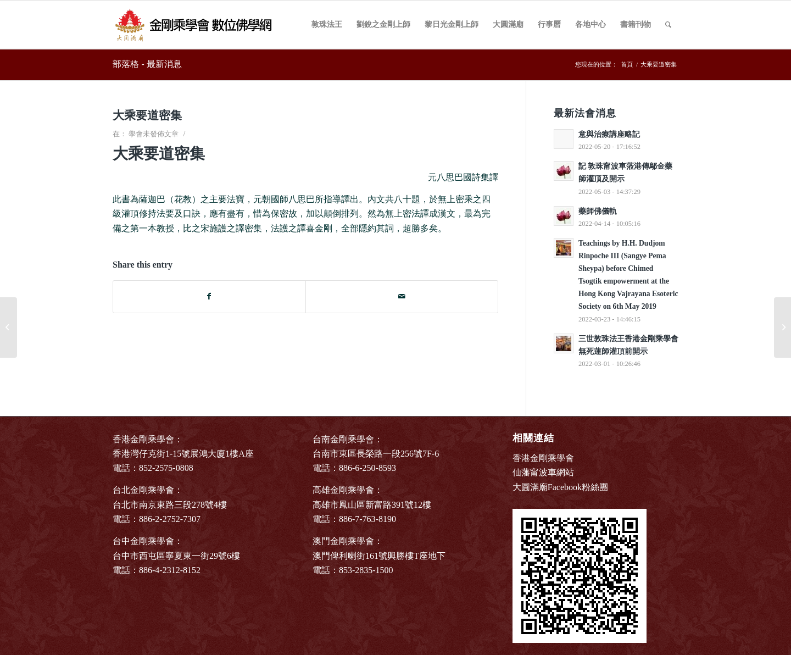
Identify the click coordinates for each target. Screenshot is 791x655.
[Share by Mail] (402, 296)
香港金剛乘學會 (543, 458)
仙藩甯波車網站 (543, 472)
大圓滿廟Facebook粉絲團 (560, 487)
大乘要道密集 (147, 115)
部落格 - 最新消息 (147, 64)
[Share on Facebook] (209, 296)
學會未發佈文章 (154, 134)
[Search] (668, 25)
